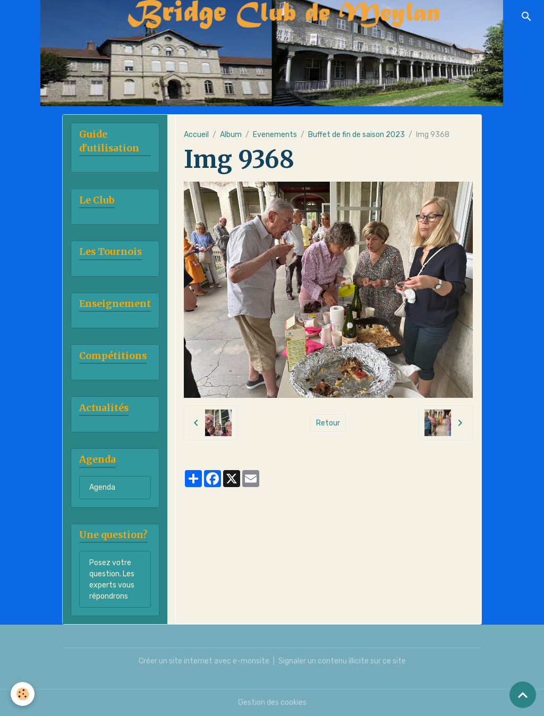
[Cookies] (23, 694)
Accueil (196, 134)
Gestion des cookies (272, 702)
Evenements (275, 134)
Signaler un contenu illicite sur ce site (342, 661)
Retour (328, 423)
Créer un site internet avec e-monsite (204, 661)
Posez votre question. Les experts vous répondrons (111, 579)
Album (231, 134)
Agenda (102, 487)
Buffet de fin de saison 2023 (356, 134)
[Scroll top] (522, 694)
